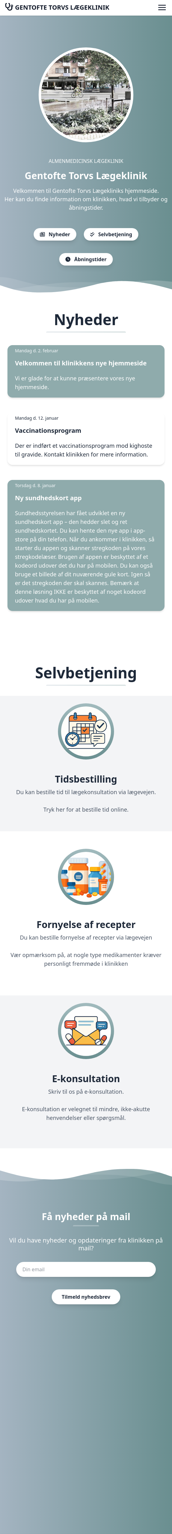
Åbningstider (86, 259)
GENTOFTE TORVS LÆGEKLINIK (57, 7)
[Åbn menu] (162, 7)
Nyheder (55, 234)
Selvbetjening (111, 234)
